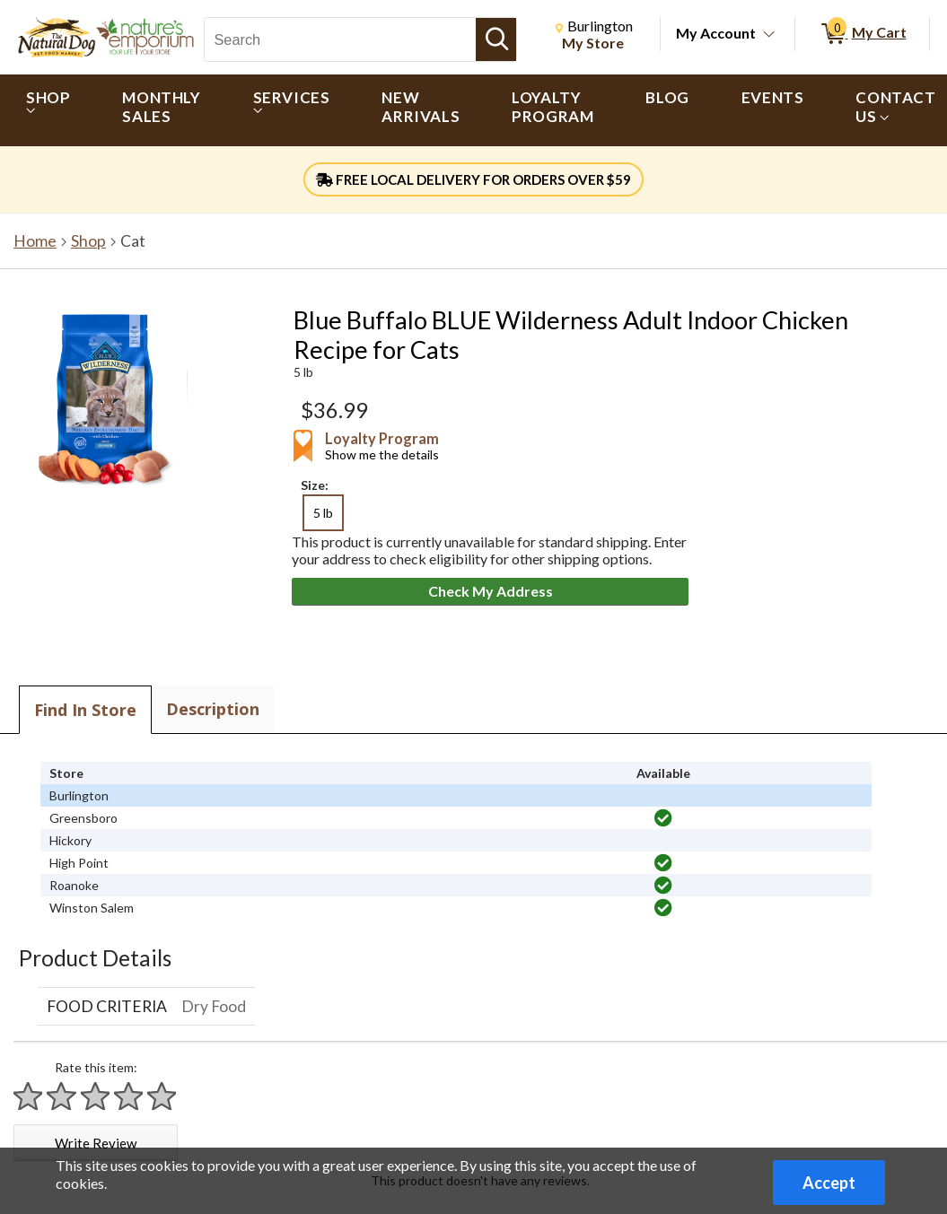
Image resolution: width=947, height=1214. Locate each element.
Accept (828, 1182)
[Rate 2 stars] (62, 1096)
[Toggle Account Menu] (769, 35)
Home (35, 240)
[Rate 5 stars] (162, 1096)
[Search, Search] (340, 39)
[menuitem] (48, 110)
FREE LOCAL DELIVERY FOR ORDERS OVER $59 (473, 179)
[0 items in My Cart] (862, 34)
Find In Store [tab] (85, 710)
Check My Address (490, 590)
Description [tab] (212, 709)
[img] (663, 818)
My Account (716, 32)
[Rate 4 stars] (129, 1096)
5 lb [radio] (323, 512)
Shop (88, 240)
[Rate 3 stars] (96, 1096)
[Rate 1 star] (28, 1096)
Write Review (95, 1143)
